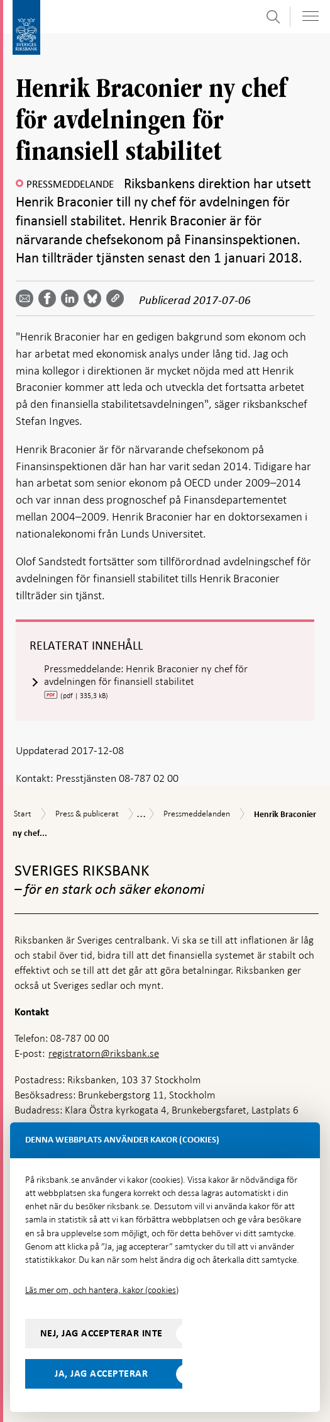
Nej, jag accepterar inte (101, 1333)
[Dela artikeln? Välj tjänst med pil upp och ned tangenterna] (72, 298)
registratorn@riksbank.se (103, 1053)
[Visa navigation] (310, 16)
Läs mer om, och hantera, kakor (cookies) (102, 1289)
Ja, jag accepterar (101, 1373)
